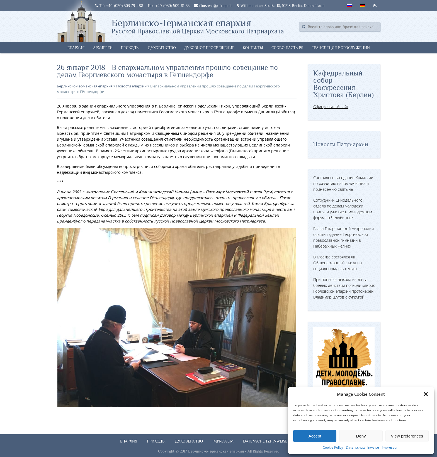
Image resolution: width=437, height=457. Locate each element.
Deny (361, 436)
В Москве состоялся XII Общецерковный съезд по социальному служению (337, 262)
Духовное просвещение (209, 47)
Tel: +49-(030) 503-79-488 (119, 5)
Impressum (390, 447)
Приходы (130, 47)
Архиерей (103, 47)
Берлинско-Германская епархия (197, 26)
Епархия (76, 47)
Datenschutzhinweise (362, 447)
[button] (426, 394)
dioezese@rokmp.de (213, 5)
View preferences (407, 436)
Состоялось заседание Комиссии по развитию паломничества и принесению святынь (343, 183)
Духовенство (162, 47)
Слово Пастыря (287, 47)
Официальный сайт (330, 106)
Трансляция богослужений (341, 47)
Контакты (253, 47)
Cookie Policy (333, 447)
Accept (315, 436)
